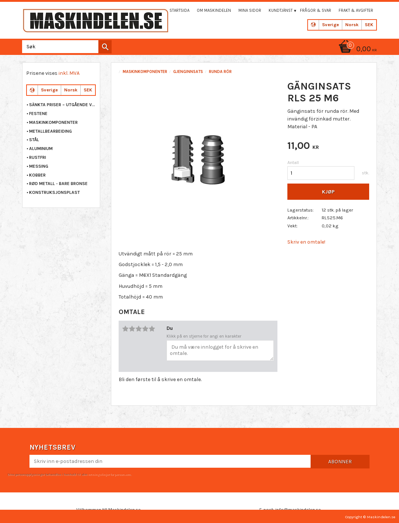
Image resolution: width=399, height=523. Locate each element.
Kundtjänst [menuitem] (281, 10)
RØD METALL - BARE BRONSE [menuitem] (58, 183)
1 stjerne (125, 328)
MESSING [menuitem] (38, 166)
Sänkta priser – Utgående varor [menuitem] (62, 104)
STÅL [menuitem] (34, 139)
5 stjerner (152, 328)
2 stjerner (132, 328)
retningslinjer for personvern (109, 474)
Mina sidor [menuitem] (249, 10)
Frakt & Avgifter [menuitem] (356, 10)
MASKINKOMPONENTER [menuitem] (53, 122)
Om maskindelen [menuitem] (214, 10)
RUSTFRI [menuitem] (37, 157)
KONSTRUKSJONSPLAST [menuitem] (54, 192)
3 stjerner (139, 328)
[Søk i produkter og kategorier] (65, 46)
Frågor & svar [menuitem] (315, 10)
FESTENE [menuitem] (38, 113)
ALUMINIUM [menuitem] (41, 148)
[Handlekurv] (356, 49)
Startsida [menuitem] (179, 10)
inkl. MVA (69, 73)
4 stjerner (145, 328)
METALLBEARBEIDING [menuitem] (50, 131)
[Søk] (105, 46)
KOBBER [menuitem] (37, 175)
